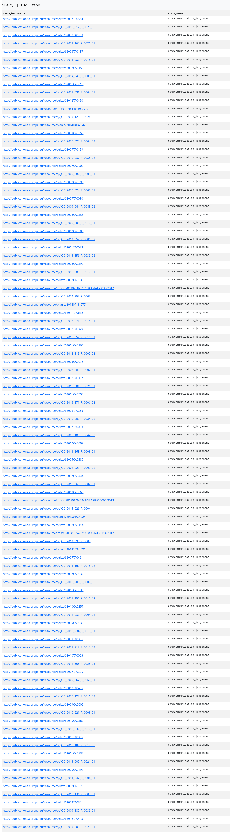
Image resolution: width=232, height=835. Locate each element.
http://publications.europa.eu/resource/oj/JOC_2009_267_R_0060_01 (49, 680)
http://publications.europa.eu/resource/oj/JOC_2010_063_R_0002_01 (49, 484)
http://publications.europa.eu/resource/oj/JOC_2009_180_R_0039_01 (49, 811)
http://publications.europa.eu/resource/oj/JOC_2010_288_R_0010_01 (49, 272)
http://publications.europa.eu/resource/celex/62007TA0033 (43, 427)
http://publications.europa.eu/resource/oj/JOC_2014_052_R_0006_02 (49, 239)
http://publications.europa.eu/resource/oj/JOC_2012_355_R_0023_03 (49, 664)
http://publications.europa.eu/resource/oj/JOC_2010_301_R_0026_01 (49, 386)
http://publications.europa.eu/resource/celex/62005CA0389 (43, 460)
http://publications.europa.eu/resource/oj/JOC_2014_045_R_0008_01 (49, 76)
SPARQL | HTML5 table (21, 5)
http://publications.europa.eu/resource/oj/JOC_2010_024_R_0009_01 (49, 190)
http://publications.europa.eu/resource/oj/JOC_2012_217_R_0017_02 (49, 647)
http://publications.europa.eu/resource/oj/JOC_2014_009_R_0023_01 (49, 827)
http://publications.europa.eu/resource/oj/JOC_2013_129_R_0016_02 (49, 696)
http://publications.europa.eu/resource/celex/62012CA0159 (43, 68)
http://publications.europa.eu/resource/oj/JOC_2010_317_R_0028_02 (49, 27)
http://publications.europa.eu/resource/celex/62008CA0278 (43, 786)
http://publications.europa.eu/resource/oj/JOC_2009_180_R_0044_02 (49, 435)
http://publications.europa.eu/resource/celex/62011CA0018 (43, 84)
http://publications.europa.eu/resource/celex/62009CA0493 (43, 770)
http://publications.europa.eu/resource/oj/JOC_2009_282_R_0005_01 (49, 174)
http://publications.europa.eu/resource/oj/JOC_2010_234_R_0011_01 (49, 631)
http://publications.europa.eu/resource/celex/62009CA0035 (43, 623)
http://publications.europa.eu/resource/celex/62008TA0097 (43, 378)
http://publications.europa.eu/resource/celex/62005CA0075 (43, 362)
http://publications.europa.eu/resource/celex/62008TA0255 (43, 411)
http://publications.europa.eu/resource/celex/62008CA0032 (43, 574)
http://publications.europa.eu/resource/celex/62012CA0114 (43, 525)
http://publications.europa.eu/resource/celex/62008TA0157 (43, 52)
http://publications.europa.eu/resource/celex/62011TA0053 (43, 247)
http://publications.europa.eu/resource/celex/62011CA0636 (43, 590)
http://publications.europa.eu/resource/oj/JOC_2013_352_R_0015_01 (49, 337)
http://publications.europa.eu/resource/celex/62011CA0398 (43, 394)
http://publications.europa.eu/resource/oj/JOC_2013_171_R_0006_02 (49, 402)
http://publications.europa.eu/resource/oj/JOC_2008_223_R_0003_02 (49, 468)
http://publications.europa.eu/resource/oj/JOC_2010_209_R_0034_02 (49, 419)
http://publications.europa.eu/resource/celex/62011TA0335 (43, 737)
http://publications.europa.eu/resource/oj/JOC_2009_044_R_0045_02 (49, 207)
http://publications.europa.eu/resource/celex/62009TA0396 (43, 639)
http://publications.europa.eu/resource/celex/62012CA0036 (43, 280)
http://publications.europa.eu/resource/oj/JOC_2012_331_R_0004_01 (49, 92)
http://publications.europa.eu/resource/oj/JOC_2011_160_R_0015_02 (49, 566)
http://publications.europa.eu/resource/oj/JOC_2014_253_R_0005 (47, 296)
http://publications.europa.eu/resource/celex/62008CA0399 (43, 264)
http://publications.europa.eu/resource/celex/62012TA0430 (43, 100)
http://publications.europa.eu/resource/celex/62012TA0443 (43, 819)
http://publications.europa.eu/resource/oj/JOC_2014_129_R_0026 (47, 117)
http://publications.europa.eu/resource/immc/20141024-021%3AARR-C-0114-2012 (58, 533)
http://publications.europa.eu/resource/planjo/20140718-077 (44, 305)
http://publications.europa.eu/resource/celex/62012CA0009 (43, 231)
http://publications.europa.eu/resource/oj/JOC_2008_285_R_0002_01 (49, 370)
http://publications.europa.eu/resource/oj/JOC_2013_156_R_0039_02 (49, 256)
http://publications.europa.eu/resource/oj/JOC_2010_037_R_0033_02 (49, 158)
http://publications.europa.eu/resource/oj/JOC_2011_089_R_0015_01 (49, 60)
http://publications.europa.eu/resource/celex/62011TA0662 (43, 313)
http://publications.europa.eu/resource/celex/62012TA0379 (43, 329)
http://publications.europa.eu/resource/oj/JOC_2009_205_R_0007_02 (49, 582)
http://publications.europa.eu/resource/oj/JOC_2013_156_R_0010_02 (49, 598)
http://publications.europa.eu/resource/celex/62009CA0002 (43, 704)
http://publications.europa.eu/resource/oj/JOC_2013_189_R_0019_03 (49, 745)
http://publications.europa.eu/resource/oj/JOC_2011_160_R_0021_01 (49, 43)
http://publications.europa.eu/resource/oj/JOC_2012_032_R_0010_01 (49, 729)
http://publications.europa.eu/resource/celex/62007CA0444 (43, 476)
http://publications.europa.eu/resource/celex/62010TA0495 (43, 688)
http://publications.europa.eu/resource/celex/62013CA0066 (43, 492)
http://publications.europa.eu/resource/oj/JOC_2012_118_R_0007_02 (49, 353)
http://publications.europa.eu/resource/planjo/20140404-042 (44, 125)
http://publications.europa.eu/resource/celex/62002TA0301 (43, 802)
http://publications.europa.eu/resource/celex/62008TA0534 (43, 19)
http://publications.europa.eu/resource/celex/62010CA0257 (43, 606)
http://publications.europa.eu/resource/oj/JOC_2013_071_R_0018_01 (49, 321)
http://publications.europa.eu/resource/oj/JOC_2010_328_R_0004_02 (49, 141)
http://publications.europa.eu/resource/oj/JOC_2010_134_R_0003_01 (49, 794)
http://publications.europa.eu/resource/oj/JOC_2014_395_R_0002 (47, 541)
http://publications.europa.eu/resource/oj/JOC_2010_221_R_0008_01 (49, 713)
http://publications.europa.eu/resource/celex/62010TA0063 (43, 655)
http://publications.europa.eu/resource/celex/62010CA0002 (43, 443)
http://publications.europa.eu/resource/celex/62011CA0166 (43, 345)
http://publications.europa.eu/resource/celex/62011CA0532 (43, 753)
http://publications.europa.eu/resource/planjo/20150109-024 (44, 517)
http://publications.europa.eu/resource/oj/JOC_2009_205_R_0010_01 (49, 223)
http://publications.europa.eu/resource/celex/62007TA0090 (43, 198)
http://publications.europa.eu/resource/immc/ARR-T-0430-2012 (45, 109)
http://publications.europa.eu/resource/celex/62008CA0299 (43, 182)
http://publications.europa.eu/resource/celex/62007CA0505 (43, 166)
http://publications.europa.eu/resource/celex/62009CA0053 (43, 133)
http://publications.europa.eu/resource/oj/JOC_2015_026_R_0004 (47, 509)
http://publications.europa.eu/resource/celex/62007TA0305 (43, 672)
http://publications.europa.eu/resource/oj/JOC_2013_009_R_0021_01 (49, 762)
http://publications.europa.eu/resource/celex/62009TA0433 (43, 35)
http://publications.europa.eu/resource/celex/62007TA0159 (43, 149)
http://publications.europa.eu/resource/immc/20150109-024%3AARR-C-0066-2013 (58, 500)
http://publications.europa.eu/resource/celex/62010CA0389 (43, 721)
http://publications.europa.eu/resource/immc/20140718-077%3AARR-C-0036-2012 (58, 288)
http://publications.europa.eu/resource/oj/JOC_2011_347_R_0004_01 (49, 778)
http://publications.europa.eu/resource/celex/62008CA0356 (43, 215)
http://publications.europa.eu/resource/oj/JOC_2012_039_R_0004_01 (49, 615)
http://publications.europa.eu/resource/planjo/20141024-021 (44, 549)
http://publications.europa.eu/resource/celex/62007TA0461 (43, 558)
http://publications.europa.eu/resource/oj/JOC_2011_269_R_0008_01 (49, 451)
